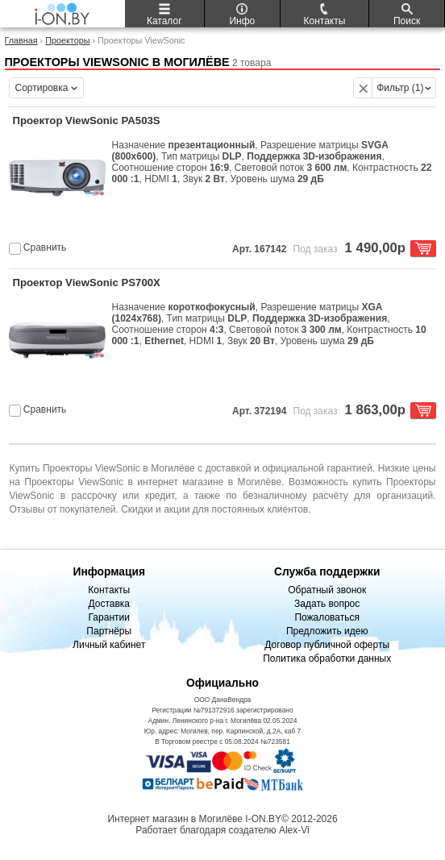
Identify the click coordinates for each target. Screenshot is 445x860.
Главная (21, 40)
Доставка (109, 603)
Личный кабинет (109, 644)
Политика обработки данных (327, 658)
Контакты (109, 590)
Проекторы (67, 40)
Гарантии (109, 617)
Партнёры (108, 631)
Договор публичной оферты (326, 644)
